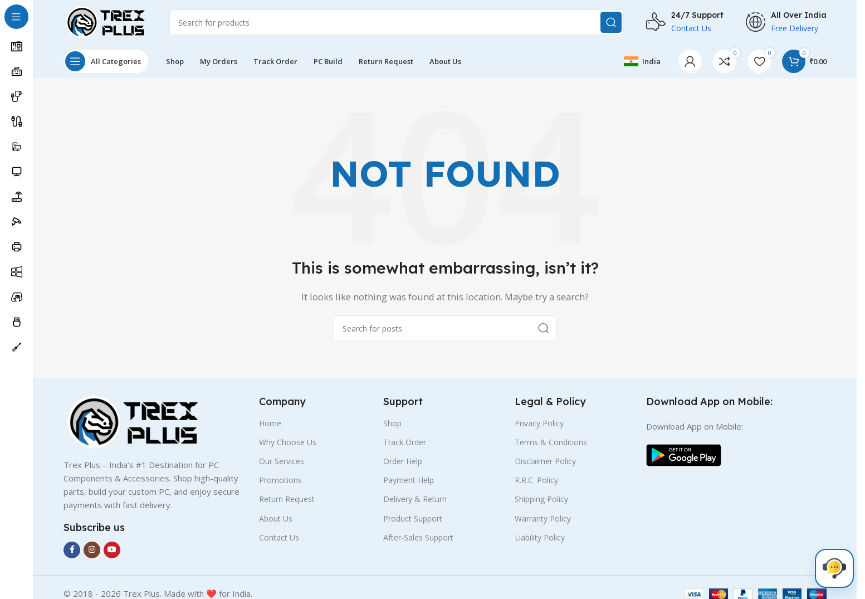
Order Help (402, 461)
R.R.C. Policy (536, 480)
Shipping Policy (541, 499)
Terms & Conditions (551, 442)
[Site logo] (105, 21)
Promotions (280, 480)
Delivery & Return (415, 499)
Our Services (281, 461)
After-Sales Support (418, 537)
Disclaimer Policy (545, 461)
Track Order (404, 442)
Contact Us (279, 537)
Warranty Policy (543, 518)
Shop (392, 423)
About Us (275, 518)
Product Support (412, 518)
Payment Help (408, 480)
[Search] (396, 22)
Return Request (287, 499)
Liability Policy (540, 537)
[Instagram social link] (92, 550)
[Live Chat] (834, 568)
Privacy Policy (539, 423)
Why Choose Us (287, 442)
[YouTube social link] (112, 550)
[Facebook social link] (71, 550)
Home (270, 423)
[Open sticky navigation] (106, 61)
